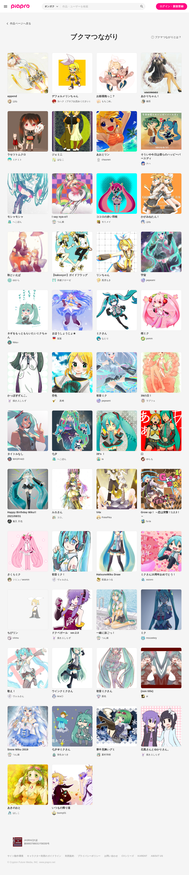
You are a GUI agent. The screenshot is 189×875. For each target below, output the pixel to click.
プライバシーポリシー (89, 856)
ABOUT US (157, 856)
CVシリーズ (128, 856)
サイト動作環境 (15, 856)
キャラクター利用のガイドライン (44, 856)
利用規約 (69, 856)
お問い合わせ (111, 856)
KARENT (142, 856)
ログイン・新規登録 (171, 6)
